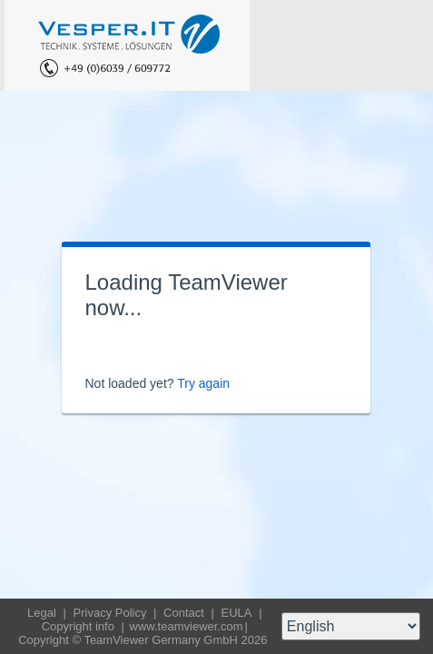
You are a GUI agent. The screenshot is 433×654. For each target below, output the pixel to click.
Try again (203, 383)
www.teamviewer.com (186, 626)
